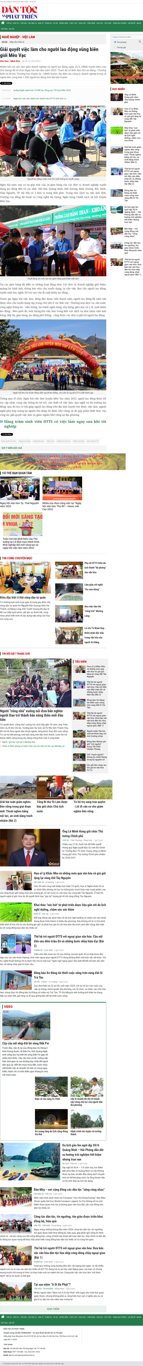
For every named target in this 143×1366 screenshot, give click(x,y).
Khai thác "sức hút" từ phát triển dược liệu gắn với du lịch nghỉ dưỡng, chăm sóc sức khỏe (132, 134)
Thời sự (9, 23)
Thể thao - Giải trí (7, 29)
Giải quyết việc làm (9, 441)
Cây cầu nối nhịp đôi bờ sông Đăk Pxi (25, 1043)
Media (139, 23)
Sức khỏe (107, 23)
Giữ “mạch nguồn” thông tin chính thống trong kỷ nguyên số (97, 757)
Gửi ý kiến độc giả (12, 448)
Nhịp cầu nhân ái (17, 42)
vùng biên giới (39, 441)
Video (8, 1007)
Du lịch (65, 1163)
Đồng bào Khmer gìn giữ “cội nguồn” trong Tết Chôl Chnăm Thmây (96, 745)
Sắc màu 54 (32, 23)
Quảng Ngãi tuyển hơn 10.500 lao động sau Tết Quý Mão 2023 (42, 90)
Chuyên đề (131, 23)
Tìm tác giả (121, 47)
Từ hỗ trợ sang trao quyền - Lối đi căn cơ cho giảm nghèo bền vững (89, 806)
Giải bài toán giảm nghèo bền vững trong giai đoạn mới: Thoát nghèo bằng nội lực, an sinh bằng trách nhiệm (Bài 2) (16, 811)
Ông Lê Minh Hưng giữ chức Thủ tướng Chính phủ (132, 98)
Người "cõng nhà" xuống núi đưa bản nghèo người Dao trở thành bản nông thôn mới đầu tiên (31, 715)
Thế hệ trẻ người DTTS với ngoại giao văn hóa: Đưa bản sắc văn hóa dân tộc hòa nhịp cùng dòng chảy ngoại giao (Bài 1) (97, 719)
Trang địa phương (119, 23)
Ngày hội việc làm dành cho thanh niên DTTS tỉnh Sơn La (39, 98)
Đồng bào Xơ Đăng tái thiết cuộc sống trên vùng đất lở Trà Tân (96, 704)
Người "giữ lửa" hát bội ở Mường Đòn (18, 742)
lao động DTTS (93, 441)
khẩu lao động (79, 441)
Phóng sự (48, 23)
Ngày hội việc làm (64, 441)
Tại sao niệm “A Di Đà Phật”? (52, 1284)
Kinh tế (40, 23)
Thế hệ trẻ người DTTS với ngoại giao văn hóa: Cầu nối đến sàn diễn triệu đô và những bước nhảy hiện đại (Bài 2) (96, 688)
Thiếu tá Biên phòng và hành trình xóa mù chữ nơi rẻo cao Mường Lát (33, 746)
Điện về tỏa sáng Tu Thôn (47, 1098)
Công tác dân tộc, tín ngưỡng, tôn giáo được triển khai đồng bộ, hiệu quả (133, 248)
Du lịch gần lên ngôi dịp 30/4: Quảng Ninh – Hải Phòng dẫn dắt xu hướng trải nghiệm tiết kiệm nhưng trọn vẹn (133, 214)
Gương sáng (63, 23)
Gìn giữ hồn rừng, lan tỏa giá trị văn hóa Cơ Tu (96, 767)
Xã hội (55, 23)
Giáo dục (99, 23)
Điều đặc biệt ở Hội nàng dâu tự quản (23, 597)
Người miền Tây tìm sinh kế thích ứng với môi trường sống (96, 733)
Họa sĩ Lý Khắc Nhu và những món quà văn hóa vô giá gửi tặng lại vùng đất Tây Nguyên (96, 671)
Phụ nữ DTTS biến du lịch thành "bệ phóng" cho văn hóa (95, 568)
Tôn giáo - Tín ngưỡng (43, 1289)
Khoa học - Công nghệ (87, 23)
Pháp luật (73, 23)
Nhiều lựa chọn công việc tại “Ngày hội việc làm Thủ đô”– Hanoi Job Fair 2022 (61, 506)
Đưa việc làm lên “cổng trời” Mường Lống (93, 611)
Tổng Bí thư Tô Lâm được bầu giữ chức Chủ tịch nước (52, 806)
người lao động (25, 441)
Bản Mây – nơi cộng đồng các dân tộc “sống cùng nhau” (69, 1190)
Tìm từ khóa (121, 42)
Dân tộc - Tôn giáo (20, 23)
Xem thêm (53, 1309)
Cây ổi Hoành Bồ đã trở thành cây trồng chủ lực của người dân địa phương (87, 1101)
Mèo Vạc (51, 441)
